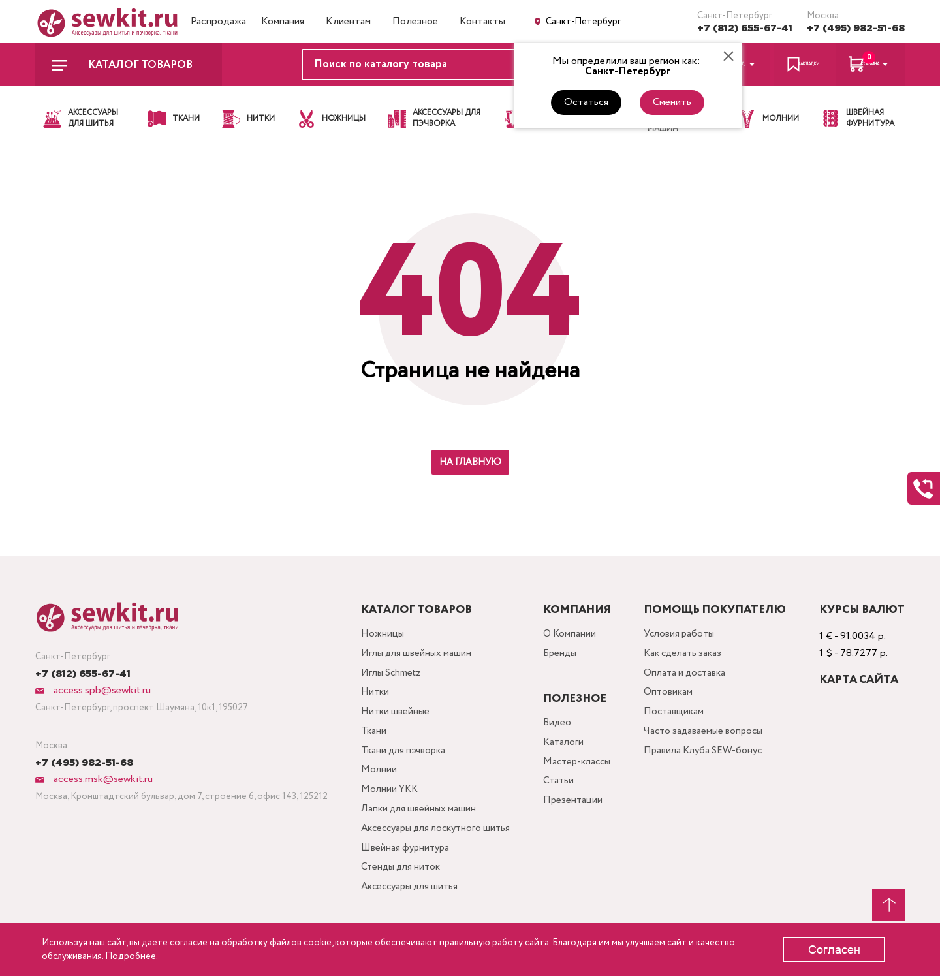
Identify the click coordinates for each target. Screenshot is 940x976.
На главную (470, 462)
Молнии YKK (386, 802)
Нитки (371, 697)
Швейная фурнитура (403, 864)
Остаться (586, 102)
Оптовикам (673, 697)
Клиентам (348, 21)
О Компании (573, 634)
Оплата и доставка (692, 676)
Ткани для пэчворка (401, 760)
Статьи (562, 786)
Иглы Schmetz (389, 676)
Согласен (834, 949)
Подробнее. (131, 956)
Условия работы (685, 634)
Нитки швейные (392, 718)
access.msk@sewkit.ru (102, 779)
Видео (561, 723)
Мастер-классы (582, 765)
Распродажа (218, 21)
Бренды (564, 655)
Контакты (482, 21)
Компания (282, 21)
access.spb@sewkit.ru (101, 690)
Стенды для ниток (398, 885)
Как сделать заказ (690, 655)
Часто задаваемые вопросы (710, 739)
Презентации (576, 807)
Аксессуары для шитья (409, 906)
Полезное (415, 21)
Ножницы (378, 634)
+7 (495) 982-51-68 (856, 28)
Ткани (369, 739)
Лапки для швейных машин (416, 822)
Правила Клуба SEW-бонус (711, 760)
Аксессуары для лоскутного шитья (437, 843)
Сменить (672, 102)
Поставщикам (679, 718)
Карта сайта (858, 680)
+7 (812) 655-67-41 (744, 28)
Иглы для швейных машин (414, 655)
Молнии (375, 781)
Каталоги (567, 744)
